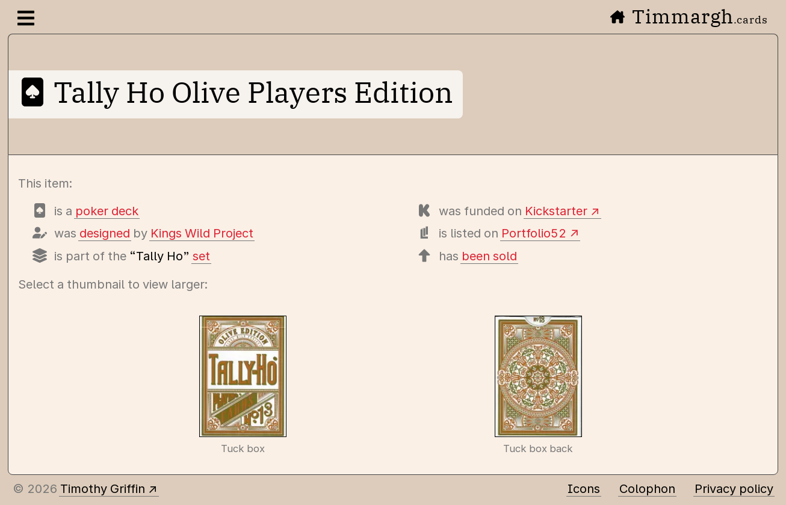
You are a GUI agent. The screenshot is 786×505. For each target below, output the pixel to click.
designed (104, 233)
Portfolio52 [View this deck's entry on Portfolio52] (533, 233)
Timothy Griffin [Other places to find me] (102, 489)
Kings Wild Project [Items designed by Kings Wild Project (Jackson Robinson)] (201, 233)
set (201, 256)
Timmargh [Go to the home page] (689, 16)
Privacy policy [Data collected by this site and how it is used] (734, 489)
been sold (489, 256)
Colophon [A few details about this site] (647, 489)
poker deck (106, 211)
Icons (584, 489)
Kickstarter (556, 211)
